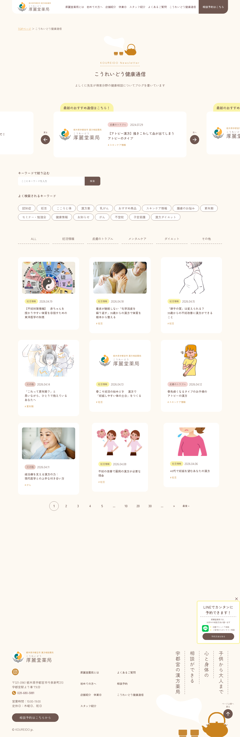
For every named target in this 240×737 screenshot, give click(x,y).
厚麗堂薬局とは (74, 7)
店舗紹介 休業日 (116, 7)
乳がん (104, 208)
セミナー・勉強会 (34, 217)
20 (138, 505)
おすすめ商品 (127, 208)
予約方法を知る (218, 636)
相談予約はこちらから (35, 717)
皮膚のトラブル (118, 124)
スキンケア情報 (118, 145)
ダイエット (171, 238)
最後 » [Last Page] (186, 506)
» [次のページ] (174, 505)
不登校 (119, 217)
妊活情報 (68, 238)
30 (150, 505)
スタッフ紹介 (137, 7)
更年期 (209, 208)
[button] (45, 137)
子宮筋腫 (140, 217)
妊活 (44, 208)
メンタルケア (137, 238)
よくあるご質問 (157, 7)
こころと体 (64, 208)
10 (126, 505)
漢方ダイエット (165, 217)
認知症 (26, 208)
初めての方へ (95, 7)
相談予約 (213, 7)
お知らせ (84, 217)
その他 (206, 238)
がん (102, 217)
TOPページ (24, 29)
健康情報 (62, 217)
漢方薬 (85, 208)
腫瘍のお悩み (186, 208)
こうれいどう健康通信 (182, 7)
